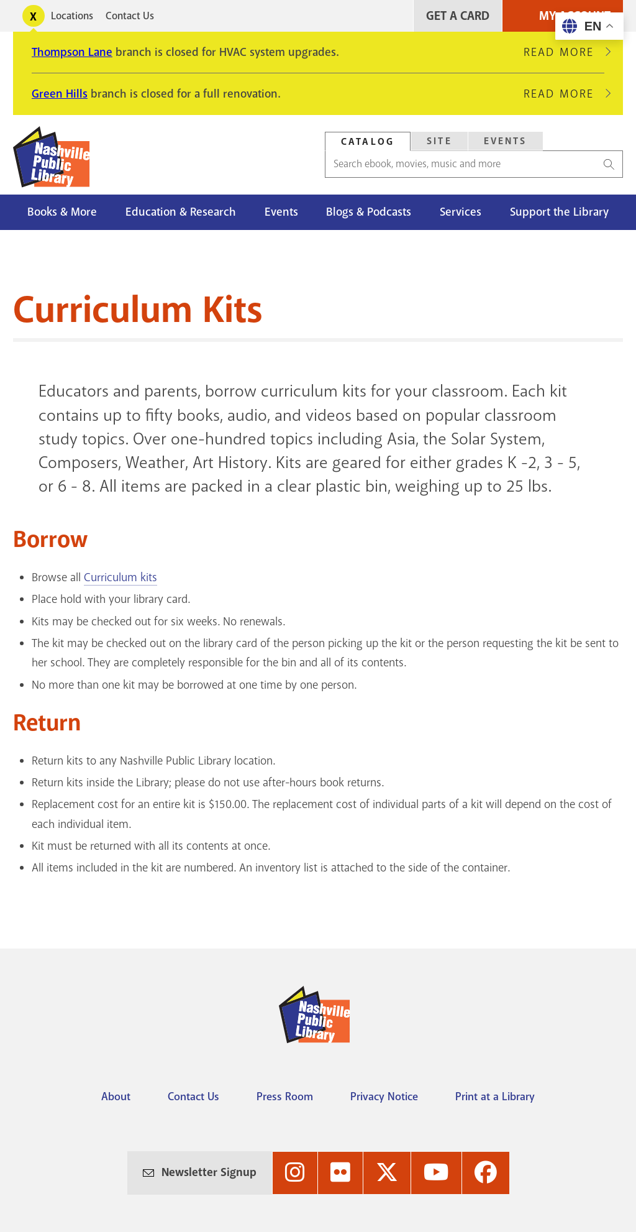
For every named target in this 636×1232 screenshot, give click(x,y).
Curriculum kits (120, 577)
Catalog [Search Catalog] (367, 142)
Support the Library (559, 212)
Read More (564, 52)
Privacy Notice (384, 1096)
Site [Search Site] (439, 141)
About (115, 1096)
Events (281, 212)
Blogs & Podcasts (368, 212)
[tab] (368, 141)
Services (460, 212)
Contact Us (130, 15)
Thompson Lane (72, 52)
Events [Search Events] (505, 141)
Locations (72, 15)
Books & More (62, 212)
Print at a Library (495, 1096)
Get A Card (457, 16)
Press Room (285, 1096)
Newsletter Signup (209, 1172)
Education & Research (180, 212)
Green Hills (60, 93)
